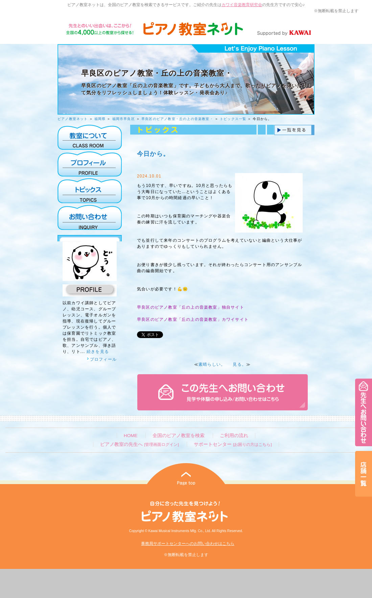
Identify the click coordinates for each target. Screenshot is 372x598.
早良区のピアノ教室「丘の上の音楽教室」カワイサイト (193, 319)
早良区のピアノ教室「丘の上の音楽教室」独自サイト (190, 307)
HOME (131, 435)
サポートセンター (233, 444)
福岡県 (100, 119)
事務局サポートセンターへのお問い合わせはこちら (187, 544)
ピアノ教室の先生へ (139, 444)
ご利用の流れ (234, 435)
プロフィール (102, 359)
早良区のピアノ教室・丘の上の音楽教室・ (177, 119)
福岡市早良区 (123, 119)
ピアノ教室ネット (72, 119)
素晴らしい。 (212, 364)
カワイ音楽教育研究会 (242, 4)
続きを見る (98, 351)
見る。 (239, 364)
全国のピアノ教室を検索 (179, 435)
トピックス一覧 (233, 119)
